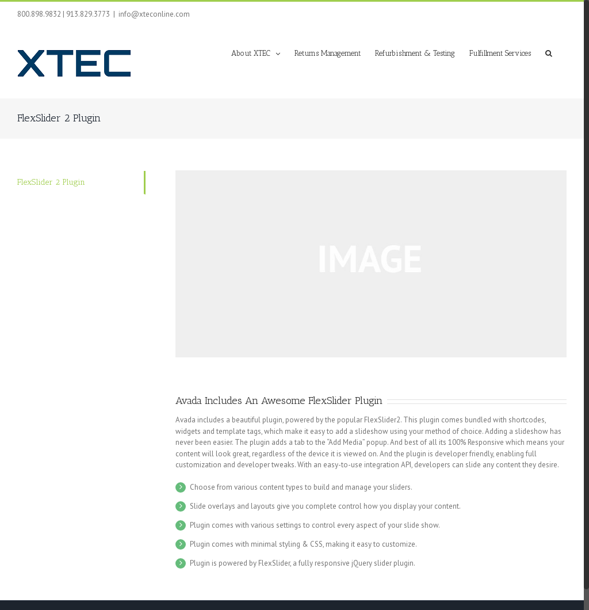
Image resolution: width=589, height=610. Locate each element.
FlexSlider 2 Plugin (51, 182)
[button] (548, 52)
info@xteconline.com (154, 14)
